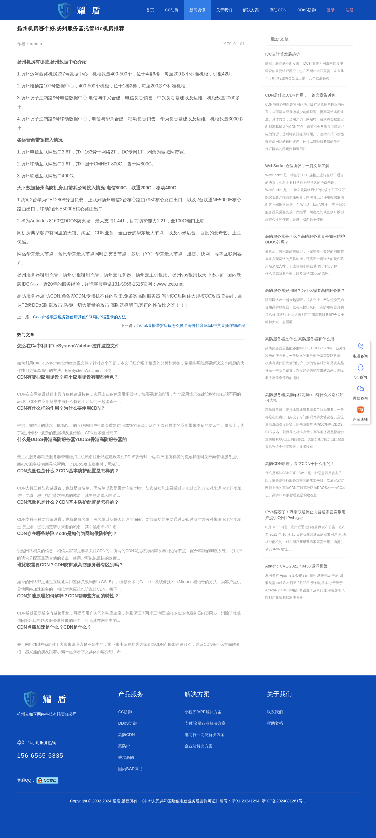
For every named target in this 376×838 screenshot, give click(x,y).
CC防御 (172, 10)
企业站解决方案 (198, 746)
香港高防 (126, 757)
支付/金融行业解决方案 (205, 723)
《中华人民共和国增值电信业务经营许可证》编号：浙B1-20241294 (199, 801)
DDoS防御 (306, 10)
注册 (349, 10)
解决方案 (251, 10)
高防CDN (278, 10)
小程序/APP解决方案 (203, 712)
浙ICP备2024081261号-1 (284, 801)
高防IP (124, 746)
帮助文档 (275, 723)
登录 (331, 10)
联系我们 (275, 712)
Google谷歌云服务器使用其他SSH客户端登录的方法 (79, 317)
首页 (150, 10)
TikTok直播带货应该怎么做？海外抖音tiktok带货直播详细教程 (190, 325)
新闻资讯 (197, 10)
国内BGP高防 (130, 769)
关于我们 (224, 10)
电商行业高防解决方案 (204, 734)
